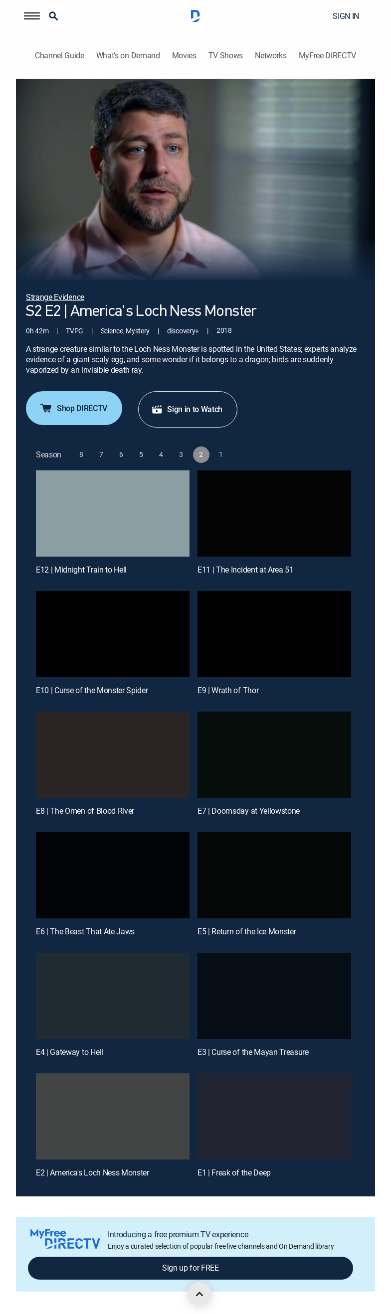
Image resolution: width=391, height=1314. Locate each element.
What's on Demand (128, 55)
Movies (184, 55)
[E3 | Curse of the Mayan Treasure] (274, 996)
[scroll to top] (199, 1294)
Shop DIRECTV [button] (73, 408)
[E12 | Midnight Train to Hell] (113, 513)
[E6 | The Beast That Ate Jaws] (113, 875)
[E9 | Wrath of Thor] (274, 634)
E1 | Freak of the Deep (234, 1172)
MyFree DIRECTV (328, 55)
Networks (270, 55)
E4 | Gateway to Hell (69, 1051)
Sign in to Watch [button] (186, 409)
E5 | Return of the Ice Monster (246, 931)
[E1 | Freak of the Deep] (274, 1116)
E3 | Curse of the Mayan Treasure (253, 1051)
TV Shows (225, 55)
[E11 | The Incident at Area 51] (274, 513)
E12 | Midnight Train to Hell (81, 569)
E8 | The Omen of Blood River (85, 810)
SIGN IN (346, 15)
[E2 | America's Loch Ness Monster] (113, 1116)
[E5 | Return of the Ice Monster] (274, 875)
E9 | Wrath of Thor (227, 690)
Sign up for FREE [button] (190, 1267)
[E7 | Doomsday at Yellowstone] (274, 755)
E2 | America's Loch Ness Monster (92, 1172)
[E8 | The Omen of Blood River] (113, 755)
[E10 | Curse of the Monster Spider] (113, 634)
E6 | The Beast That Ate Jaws (85, 931)
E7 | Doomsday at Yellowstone (248, 810)
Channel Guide (59, 55)
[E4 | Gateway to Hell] (113, 996)
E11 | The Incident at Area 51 (245, 569)
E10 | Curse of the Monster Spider (92, 690)
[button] (32, 16)
